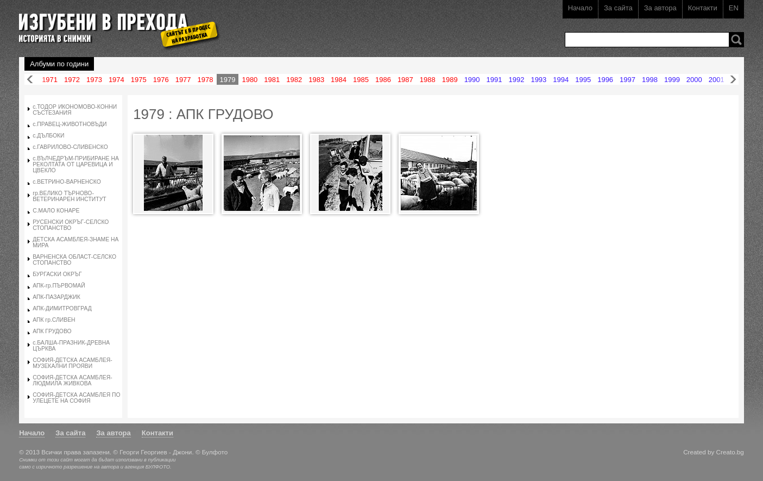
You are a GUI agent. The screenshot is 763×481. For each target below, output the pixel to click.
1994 (561, 80)
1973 (94, 80)
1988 (428, 80)
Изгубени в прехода (115, 24)
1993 (538, 80)
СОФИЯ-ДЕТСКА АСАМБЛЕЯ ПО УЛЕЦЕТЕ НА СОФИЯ (76, 398)
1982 (294, 80)
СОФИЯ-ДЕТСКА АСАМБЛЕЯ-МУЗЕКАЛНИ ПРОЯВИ (72, 363)
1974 (116, 80)
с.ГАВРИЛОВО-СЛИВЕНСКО (70, 147)
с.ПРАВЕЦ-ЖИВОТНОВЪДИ (69, 124)
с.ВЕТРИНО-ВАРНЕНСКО (67, 182)
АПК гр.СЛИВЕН (54, 320)
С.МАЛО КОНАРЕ (56, 211)
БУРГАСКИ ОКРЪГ (57, 274)
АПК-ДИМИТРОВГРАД (62, 308)
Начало (580, 8)
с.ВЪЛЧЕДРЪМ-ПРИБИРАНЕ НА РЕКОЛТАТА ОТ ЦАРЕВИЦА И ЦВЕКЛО (76, 164)
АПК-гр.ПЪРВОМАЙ (59, 286)
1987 (405, 80)
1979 (228, 80)
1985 (361, 80)
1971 (50, 80)
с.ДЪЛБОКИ (48, 136)
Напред (733, 79)
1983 (316, 80)
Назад (29, 79)
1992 (516, 80)
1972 (72, 80)
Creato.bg (730, 451)
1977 (183, 80)
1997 (627, 80)
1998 (650, 80)
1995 (583, 80)
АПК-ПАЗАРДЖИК (56, 297)
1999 (672, 80)
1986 (383, 80)
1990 (472, 80)
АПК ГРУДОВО (52, 331)
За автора (660, 8)
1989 (450, 80)
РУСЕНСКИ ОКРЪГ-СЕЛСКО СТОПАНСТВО (71, 225)
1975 (139, 80)
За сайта (618, 8)
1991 (494, 80)
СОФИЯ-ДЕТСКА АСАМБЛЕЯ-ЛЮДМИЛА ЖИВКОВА (72, 380)
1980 (249, 80)
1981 (272, 80)
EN (734, 8)
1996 (605, 80)
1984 (338, 80)
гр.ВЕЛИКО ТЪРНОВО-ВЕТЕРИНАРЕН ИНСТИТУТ (69, 196)
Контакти (702, 8)
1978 (205, 80)
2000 (694, 80)
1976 (161, 80)
